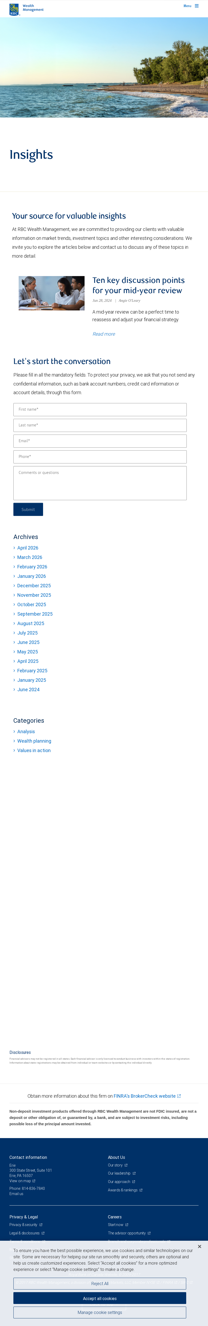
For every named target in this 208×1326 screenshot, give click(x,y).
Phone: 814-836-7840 (27, 1188)
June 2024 (28, 689)
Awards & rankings (123, 1190)
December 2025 (34, 586)
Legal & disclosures (24, 1233)
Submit (28, 509)
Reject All (99, 1283)
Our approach (119, 1181)
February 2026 (32, 567)
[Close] (199, 1246)
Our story (115, 1165)
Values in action (34, 750)
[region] (104, 1283)
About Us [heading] (116, 1157)
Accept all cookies (100, 1298)
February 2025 (32, 671)
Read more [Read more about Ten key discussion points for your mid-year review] (103, 334)
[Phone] (100, 456)
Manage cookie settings (100, 1312)
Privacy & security (23, 1224)
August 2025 (30, 623)
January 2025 (31, 680)
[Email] (100, 441)
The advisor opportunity (127, 1233)
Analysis (26, 731)
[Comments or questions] (100, 483)
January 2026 (31, 576)
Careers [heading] (115, 1216)
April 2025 (27, 661)
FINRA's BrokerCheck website (145, 1096)
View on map (20, 1181)
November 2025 (34, 595)
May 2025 (27, 652)
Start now (116, 1224)
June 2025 (28, 642)
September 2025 (35, 614)
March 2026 (29, 557)
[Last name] (100, 425)
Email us (16, 1193)
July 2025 (27, 633)
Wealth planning (34, 741)
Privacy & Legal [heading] (23, 1216)
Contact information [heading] (28, 1157)
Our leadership (119, 1173)
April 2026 (27, 548)
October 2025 (31, 604)
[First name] (100, 409)
